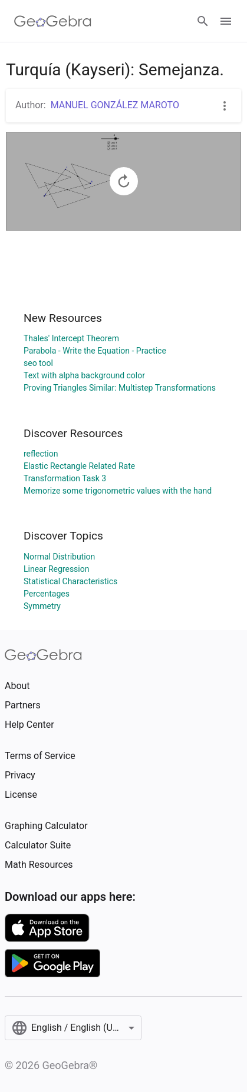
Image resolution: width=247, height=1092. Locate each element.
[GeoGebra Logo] (52, 21)
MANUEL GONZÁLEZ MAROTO (115, 105)
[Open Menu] (226, 21)
